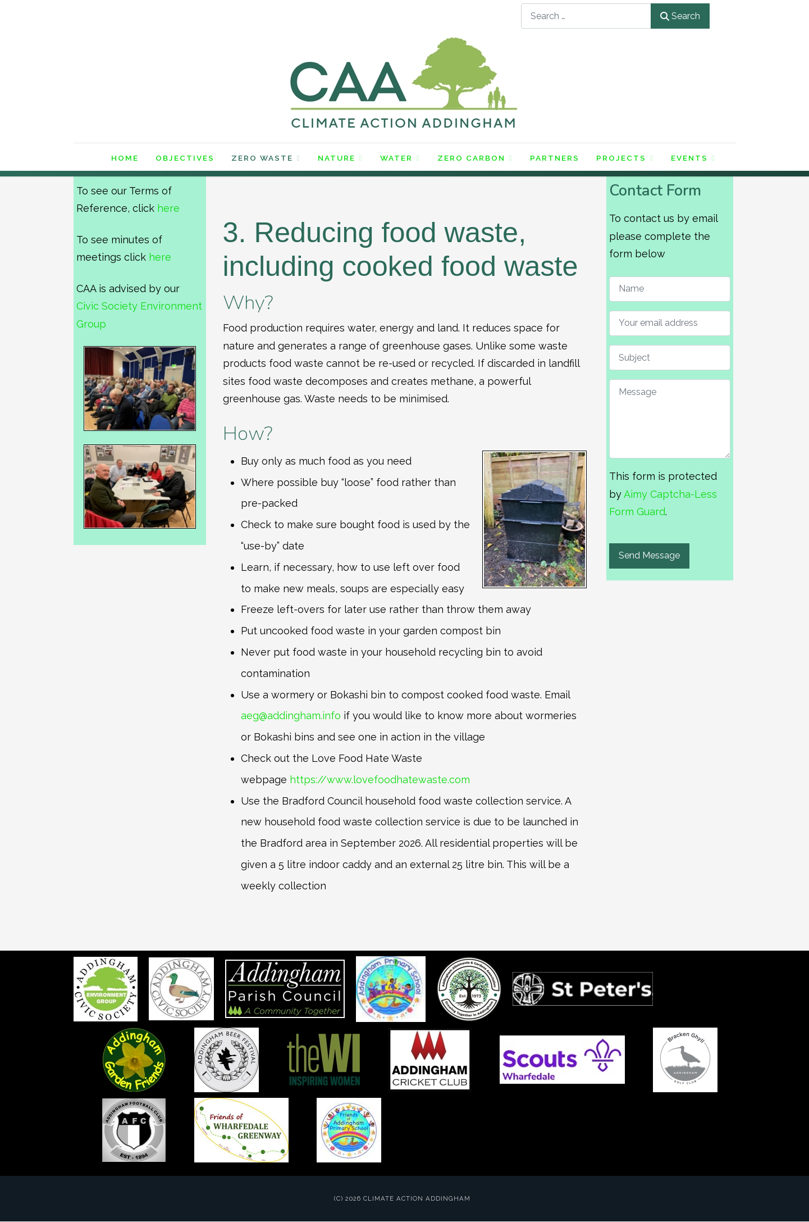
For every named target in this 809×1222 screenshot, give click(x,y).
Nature (340, 157)
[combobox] (586, 16)
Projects (625, 157)
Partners (554, 158)
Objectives (185, 158)
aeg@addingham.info (291, 716)
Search (680, 16)
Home (125, 158)
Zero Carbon (475, 157)
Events (693, 157)
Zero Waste (266, 157)
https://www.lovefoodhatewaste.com (380, 779)
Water (400, 157)
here (168, 209)
